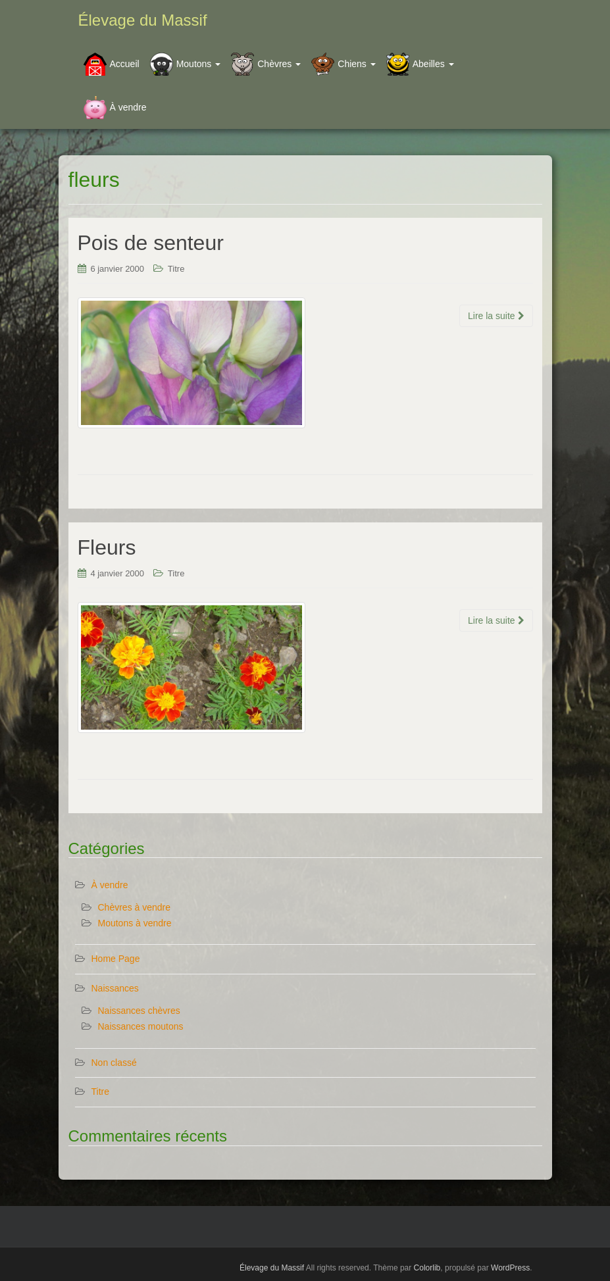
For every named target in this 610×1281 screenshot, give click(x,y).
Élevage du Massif (142, 20)
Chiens (356, 64)
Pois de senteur (151, 243)
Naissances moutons (141, 1026)
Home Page (115, 958)
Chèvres (279, 64)
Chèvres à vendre (134, 907)
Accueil (125, 64)
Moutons (198, 64)
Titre (176, 269)
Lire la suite (496, 316)
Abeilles (433, 64)
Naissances (115, 988)
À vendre (128, 107)
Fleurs (107, 547)
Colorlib (427, 1267)
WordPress (510, 1267)
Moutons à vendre (135, 923)
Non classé (114, 1062)
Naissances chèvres (139, 1010)
